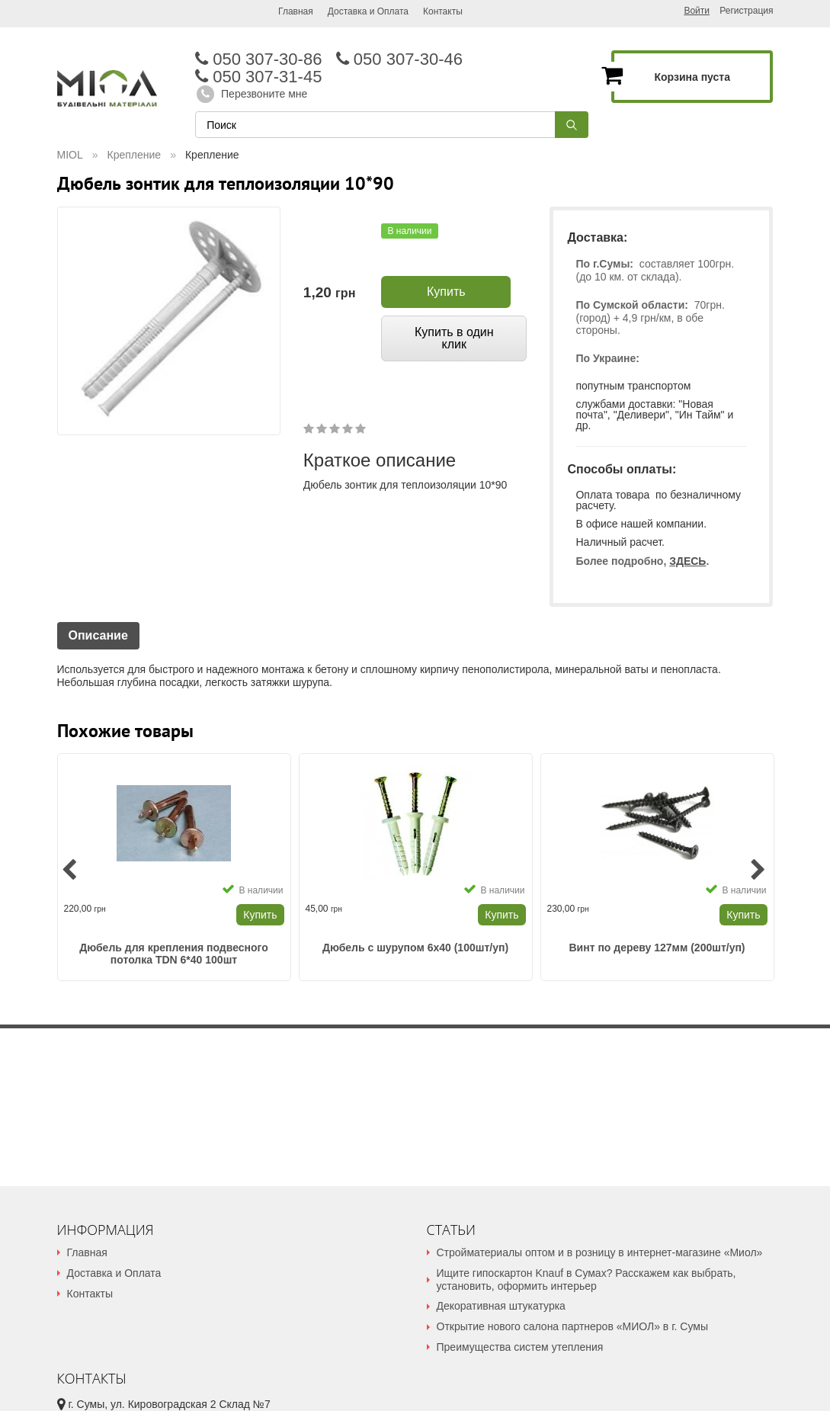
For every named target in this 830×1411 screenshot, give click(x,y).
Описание (98, 635)
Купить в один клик (454, 338)
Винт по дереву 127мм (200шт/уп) (657, 947)
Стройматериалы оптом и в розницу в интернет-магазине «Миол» (600, 1252)
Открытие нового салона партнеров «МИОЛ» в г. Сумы (572, 1326)
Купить (446, 291)
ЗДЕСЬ (687, 561)
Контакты (443, 11)
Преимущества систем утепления (520, 1347)
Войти (697, 10)
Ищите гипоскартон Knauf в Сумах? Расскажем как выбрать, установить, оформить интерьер (586, 1279)
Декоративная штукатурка (501, 1306)
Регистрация (746, 11)
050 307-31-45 (258, 76)
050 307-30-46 (406, 59)
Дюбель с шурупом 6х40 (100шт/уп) (415, 947)
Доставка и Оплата (368, 11)
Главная (295, 11)
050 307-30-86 (265, 59)
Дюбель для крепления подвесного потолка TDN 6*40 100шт (173, 954)
